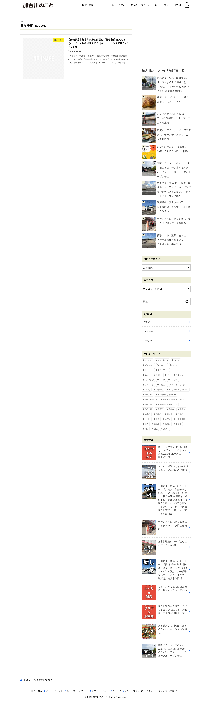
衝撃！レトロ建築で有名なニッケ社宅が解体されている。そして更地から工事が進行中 (174, 239)
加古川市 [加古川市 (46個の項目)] (148, 395)
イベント (122, 5)
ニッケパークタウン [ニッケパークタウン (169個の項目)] (153, 375)
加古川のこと (99, 697)
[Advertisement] (166, 40)
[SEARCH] (187, 5)
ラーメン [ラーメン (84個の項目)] (174, 380)
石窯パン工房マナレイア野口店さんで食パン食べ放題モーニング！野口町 (174, 134)
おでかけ (176, 5)
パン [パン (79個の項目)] (168, 375)
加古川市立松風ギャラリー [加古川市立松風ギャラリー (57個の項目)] (174, 399)
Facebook (147, 331)
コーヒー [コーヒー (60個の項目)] (148, 370)
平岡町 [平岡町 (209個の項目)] (180, 414)
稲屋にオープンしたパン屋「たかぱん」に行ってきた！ (174, 99)
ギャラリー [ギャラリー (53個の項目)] (149, 365)
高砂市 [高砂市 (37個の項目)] (166, 429)
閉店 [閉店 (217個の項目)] (147, 429)
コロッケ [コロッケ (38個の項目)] (163, 365)
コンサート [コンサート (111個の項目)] (176, 365)
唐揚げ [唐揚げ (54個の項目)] (171, 409)
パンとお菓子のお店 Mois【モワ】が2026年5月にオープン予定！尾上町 (173, 118)
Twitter (146, 322)
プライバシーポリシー (143, 691)
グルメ (134, 5)
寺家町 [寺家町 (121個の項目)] (147, 414)
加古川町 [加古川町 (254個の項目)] (148, 404)
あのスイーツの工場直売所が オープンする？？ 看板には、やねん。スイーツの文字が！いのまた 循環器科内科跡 (174, 84)
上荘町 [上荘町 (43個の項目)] (147, 390)
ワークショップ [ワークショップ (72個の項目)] (178, 385)
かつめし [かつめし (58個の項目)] (148, 360)
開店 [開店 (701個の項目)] (156, 429)
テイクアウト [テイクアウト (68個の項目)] (163, 370)
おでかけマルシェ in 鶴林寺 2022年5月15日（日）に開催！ (173, 149)
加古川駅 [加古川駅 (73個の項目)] (148, 409)
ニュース (110, 5)
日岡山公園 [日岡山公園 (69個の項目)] (180, 419)
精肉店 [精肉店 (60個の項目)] (167, 424)
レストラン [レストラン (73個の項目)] (149, 385)
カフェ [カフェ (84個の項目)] (176, 360)
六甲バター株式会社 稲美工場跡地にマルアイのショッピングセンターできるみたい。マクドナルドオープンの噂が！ (174, 189)
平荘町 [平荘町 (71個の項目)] (147, 419)
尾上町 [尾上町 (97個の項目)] (158, 414)
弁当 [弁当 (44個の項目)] (158, 419)
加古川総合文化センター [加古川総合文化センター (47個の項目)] (167, 404)
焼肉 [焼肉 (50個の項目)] (147, 424)
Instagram (147, 340)
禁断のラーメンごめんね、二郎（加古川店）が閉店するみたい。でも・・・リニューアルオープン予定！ (174, 170)
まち (99, 5)
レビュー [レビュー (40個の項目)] (163, 385)
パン (156, 5)
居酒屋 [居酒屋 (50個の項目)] (169, 414)
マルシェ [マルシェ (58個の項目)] (179, 375)
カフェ (165, 5)
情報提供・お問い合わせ (170, 691)
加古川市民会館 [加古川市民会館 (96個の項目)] (151, 399)
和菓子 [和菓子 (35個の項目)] (160, 409)
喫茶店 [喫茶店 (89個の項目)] (182, 409)
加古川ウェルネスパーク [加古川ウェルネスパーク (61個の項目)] (178, 390)
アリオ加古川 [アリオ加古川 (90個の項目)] (163, 360)
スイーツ (145, 5)
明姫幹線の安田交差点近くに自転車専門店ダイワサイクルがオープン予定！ (174, 206)
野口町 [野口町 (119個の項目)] (178, 424)
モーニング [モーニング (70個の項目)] (149, 380)
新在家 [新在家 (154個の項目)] (167, 419)
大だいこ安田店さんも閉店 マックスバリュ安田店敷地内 (174, 221)
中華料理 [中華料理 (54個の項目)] (159, 390)
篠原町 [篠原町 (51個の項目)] (156, 424)
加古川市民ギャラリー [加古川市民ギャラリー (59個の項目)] (167, 395)
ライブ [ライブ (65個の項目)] (162, 380)
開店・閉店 (87, 5)
